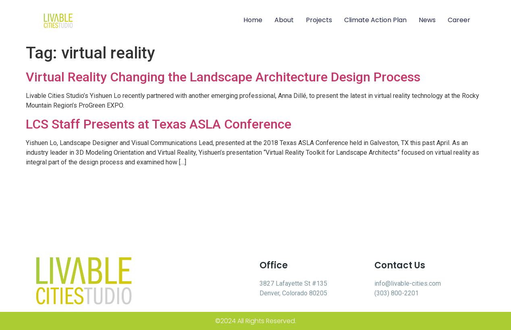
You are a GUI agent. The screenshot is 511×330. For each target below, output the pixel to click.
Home (252, 20)
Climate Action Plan (375, 20)
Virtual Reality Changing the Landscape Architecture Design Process (223, 77)
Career (459, 20)
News (427, 20)
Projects (319, 20)
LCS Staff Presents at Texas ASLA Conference (158, 124)
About (284, 20)
